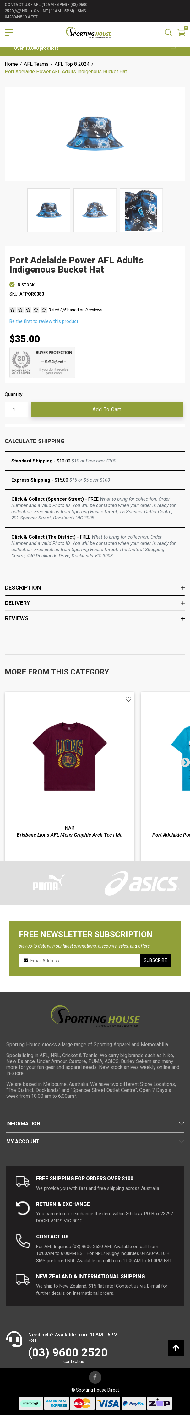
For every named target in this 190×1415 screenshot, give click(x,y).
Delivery (95, 603)
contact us (73, 1361)
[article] (69, 792)
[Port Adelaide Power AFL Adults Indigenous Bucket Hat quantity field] (16, 409)
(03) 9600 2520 (68, 1352)
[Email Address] (82, 960)
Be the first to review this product (43, 321)
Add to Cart (106, 409)
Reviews (95, 618)
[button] (128, 699)
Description (95, 587)
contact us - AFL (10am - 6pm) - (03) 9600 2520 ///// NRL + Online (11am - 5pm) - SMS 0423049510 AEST (46, 10)
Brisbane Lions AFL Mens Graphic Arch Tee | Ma (69, 835)
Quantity (14, 394)
